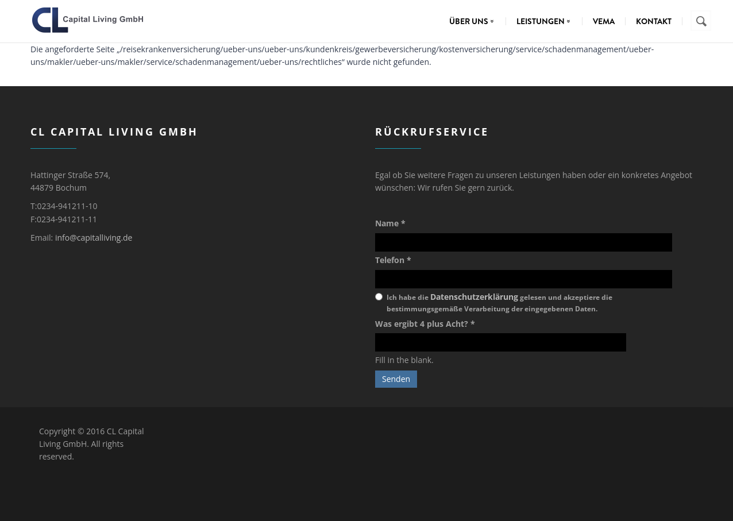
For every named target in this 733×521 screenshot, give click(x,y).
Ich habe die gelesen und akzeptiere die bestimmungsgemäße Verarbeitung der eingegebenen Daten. (499, 302)
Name (390, 223)
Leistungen (546, 21)
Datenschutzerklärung (474, 296)
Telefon (393, 259)
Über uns (474, 21)
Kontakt (654, 21)
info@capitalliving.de (94, 237)
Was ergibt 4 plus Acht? (425, 323)
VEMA (604, 21)
